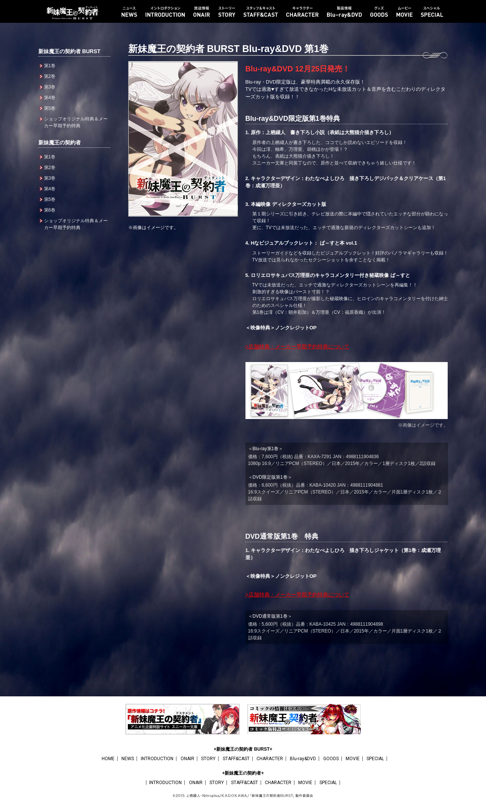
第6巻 (50, 210)
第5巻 (50, 108)
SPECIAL (375, 758)
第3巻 (50, 87)
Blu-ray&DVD (303, 758)
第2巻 (50, 76)
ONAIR (187, 758)
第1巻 (50, 65)
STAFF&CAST (236, 758)
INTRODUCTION (157, 758)
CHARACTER (269, 758)
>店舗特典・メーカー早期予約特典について (297, 346)
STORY (208, 758)
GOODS (331, 758)
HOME (108, 758)
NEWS (127, 758)
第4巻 (50, 97)
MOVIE (353, 758)
